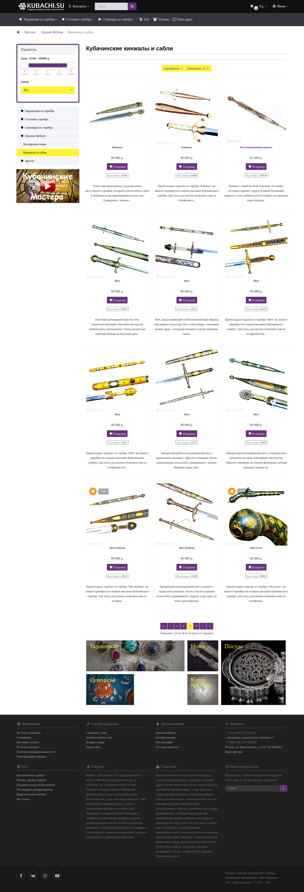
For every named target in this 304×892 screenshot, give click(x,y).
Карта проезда (233, 751)
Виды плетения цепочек (31, 794)
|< (164, 626)
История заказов (165, 737)
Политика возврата (28, 747)
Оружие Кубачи (52, 32)
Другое (27, 161)
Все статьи (23, 799)
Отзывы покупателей (99, 737)
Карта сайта (93, 747)
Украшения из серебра (38, 19)
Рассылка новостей (167, 747)
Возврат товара (95, 742)
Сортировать (173, 68)
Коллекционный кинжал (256, 147)
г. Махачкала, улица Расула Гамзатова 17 (249, 737)
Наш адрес (182, 19)
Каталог (30, 32)
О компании (24, 737)
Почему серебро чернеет (31, 780)
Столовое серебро (77, 19)
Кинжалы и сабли (33, 152)
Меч (117, 281)
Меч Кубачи (117, 548)
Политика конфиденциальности (36, 751)
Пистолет (256, 548)
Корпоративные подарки (31, 756)
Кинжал (117, 147)
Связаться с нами (96, 732)
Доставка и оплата (28, 742)
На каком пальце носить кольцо (36, 784)
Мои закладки (164, 742)
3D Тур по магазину (29, 732)
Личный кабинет (166, 732)
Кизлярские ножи (33, 144)
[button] (258, 6)
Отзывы (161, 19)
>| (210, 626)
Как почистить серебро (31, 775)
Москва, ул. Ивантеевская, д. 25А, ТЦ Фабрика (253, 747)
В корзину (117, 166)
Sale (144, 19)
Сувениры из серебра (116, 19)
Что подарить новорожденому (35, 789)
